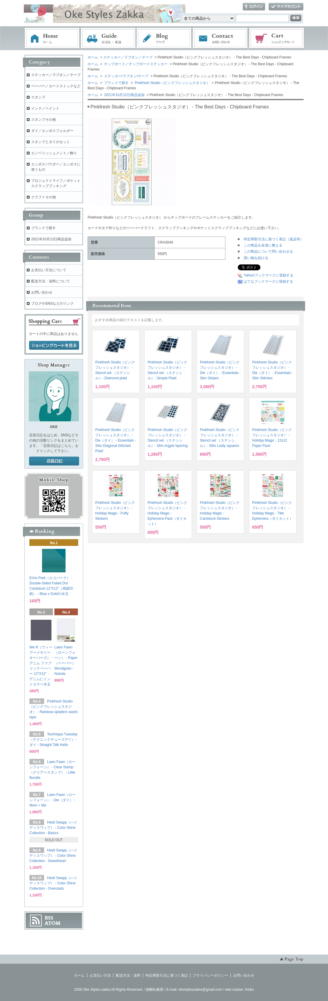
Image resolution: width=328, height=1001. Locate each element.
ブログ (164, 38)
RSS (49, 918)
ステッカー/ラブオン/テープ (125, 76)
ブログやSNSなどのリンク (52, 303)
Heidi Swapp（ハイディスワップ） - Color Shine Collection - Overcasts (53, 883)
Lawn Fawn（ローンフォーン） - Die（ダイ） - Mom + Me (52, 800)
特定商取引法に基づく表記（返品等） (274, 239)
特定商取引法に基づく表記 (166, 975)
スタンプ (38, 97)
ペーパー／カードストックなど (56, 86)
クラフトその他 (43, 197)
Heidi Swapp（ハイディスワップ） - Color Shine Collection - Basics (53, 827)
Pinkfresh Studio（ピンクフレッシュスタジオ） (172, 83)
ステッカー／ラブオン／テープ (128, 57)
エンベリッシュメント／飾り (54, 153)
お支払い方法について (48, 270)
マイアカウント (286, 7)
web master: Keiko (239, 989)
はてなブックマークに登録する (268, 281)
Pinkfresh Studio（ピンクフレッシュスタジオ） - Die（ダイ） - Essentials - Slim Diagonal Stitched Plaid (115, 440)
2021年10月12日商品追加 (124, 95)
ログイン (253, 7)
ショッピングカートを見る (54, 345)
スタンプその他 (43, 120)
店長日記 (54, 461)
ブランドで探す (116, 83)
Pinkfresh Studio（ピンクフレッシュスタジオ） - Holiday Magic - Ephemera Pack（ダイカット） (167, 513)
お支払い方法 (100, 975)
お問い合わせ (220, 38)
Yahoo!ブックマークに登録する (268, 275)
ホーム (52, 38)
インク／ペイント (45, 108)
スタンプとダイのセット (50, 142)
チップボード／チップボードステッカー (135, 64)
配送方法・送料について (50, 281)
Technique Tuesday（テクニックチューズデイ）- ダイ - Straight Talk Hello (53, 739)
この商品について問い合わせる (268, 251)
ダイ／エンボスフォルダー (52, 131)
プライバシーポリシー (210, 975)
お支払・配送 (108, 38)
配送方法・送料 (128, 975)
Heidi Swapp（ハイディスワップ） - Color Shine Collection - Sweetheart (53, 855)
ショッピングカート (276, 38)
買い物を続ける (256, 258)
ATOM (53, 923)
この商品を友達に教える (263, 245)
